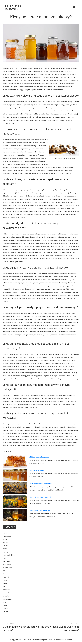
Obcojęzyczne (7, 567)
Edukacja (5, 542)
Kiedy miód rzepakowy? (37, 470)
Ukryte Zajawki (7, 599)
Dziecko (5, 539)
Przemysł (6, 577)
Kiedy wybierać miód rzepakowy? (40, 497)
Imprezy (5, 552)
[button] (74, 7)
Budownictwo (7, 536)
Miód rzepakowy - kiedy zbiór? (39, 457)
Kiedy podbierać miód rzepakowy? (40, 484)
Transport (6, 593)
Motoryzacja (7, 561)
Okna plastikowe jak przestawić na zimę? (21, 628)
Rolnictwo (6, 580)
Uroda (4, 602)
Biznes (5, 533)
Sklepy (5, 583)
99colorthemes (67, 640)
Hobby (5, 549)
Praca (4, 571)
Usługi (5, 605)
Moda (4, 558)
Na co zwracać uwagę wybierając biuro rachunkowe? (60, 628)
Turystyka (6, 596)
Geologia (5, 545)
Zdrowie (5, 612)
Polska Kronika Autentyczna (12, 7)
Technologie (6, 590)
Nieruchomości (7, 564)
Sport (4, 586)
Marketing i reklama (9, 555)
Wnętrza (5, 608)
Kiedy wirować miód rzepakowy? (39, 510)
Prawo (5, 574)
